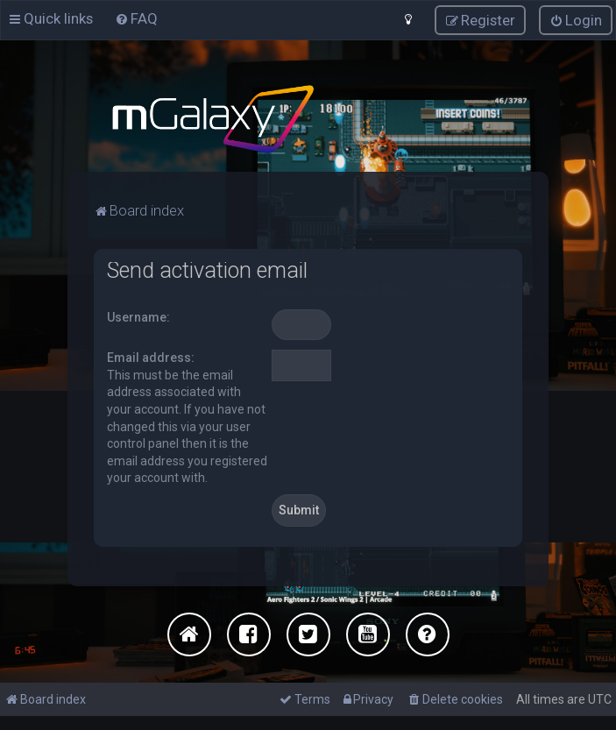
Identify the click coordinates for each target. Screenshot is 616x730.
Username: (138, 316)
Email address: (151, 358)
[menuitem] (136, 18)
